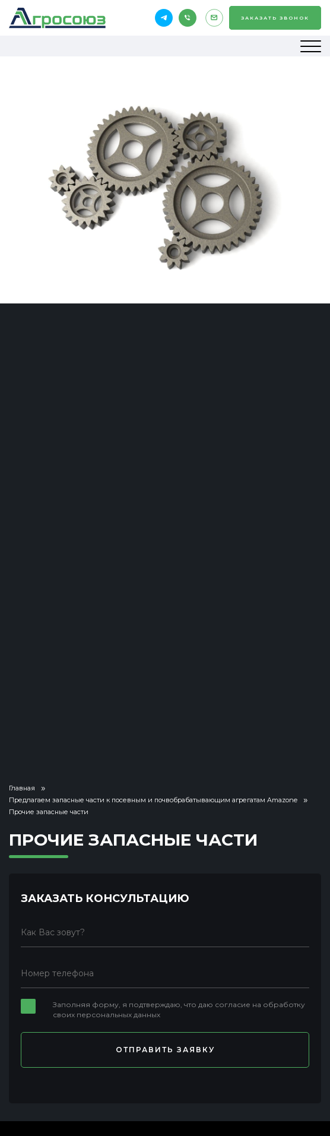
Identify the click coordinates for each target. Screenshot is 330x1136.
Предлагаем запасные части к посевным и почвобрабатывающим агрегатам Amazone (153, 800)
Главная (22, 788)
